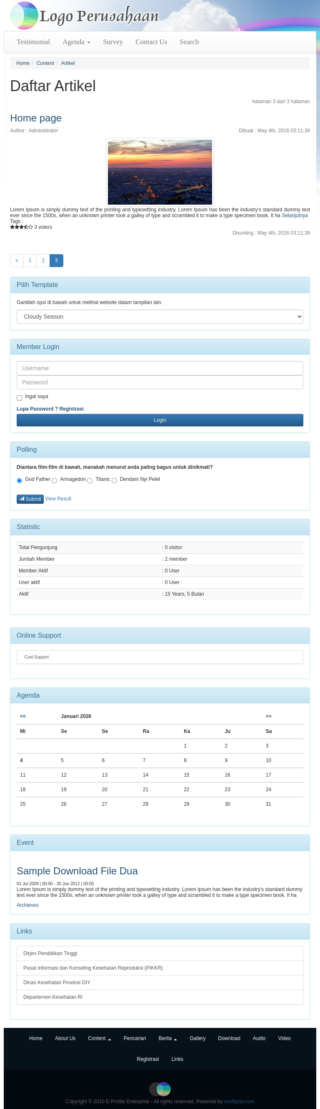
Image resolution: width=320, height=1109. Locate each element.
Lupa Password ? (37, 409)
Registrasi (72, 409)
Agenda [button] (76, 42)
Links (177, 1059)
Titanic (98, 479)
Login (160, 420)
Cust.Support (36, 657)
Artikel (68, 63)
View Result (58, 499)
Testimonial (33, 42)
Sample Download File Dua (77, 870)
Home (23, 63)
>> (269, 716)
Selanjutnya (295, 215)
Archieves (28, 905)
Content (45, 63)
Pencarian (135, 1038)
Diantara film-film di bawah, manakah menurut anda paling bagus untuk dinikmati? (115, 467)
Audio (259, 1038)
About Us (65, 1038)
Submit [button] (30, 499)
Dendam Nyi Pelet (136, 479)
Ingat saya (32, 397)
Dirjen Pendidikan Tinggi (50, 953)
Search (189, 42)
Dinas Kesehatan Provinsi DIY (56, 982)
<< (23, 716)
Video (284, 1038)
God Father (33, 479)
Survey (113, 42)
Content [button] (99, 1038)
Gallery (197, 1038)
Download (229, 1038)
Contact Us (151, 42)
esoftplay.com (239, 1101)
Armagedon (69, 479)
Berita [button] (168, 1038)
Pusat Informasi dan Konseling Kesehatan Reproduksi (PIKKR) (93, 968)
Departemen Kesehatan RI (52, 997)
